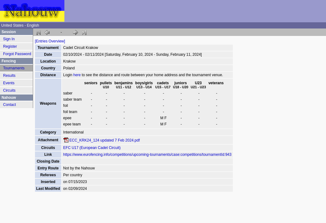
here (77, 75)
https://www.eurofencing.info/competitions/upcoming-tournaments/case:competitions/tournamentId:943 (147, 154)
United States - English (20, 25)
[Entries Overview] (50, 41)
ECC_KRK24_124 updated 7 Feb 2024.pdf (104, 140)
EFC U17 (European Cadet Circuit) (91, 148)
